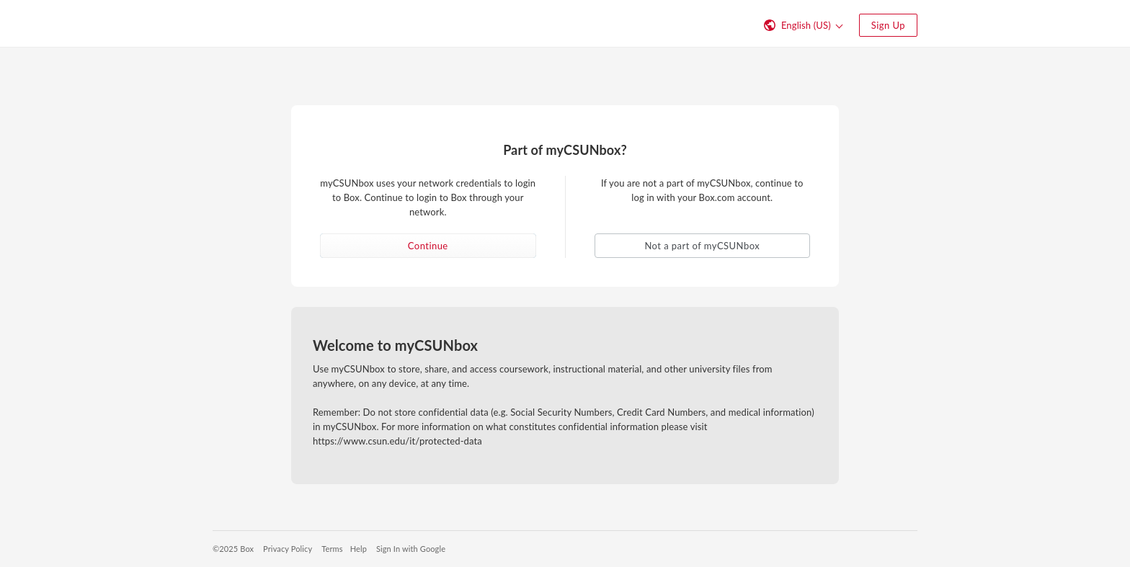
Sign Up (888, 25)
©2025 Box (233, 548)
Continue (428, 245)
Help (358, 548)
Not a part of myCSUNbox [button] (702, 245)
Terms (331, 548)
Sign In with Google (410, 548)
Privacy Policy (287, 548)
